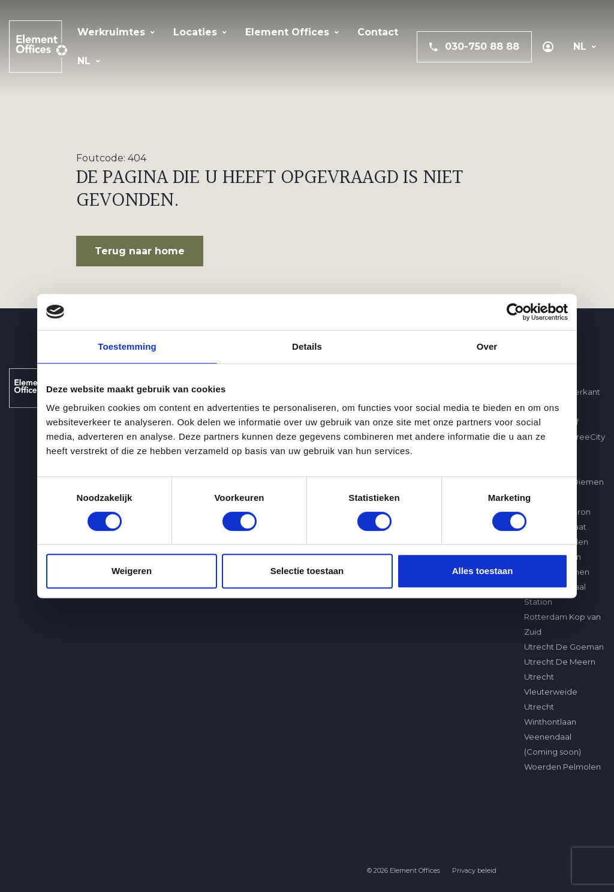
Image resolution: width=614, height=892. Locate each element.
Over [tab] (487, 346)
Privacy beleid (474, 870)
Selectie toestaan (307, 571)
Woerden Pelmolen (562, 766)
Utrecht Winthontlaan (550, 714)
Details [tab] (307, 346)
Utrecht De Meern (559, 661)
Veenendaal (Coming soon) (552, 744)
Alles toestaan (482, 571)
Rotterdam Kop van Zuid (562, 624)
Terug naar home (140, 251)
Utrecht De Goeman (564, 646)
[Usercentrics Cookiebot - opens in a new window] (515, 312)
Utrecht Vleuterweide (550, 684)
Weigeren (132, 571)
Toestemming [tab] (127, 346)
